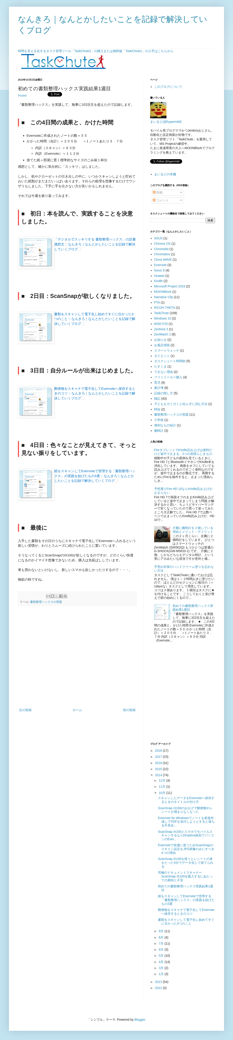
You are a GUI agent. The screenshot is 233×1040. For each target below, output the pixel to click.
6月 (161, 949)
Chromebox (162, 254)
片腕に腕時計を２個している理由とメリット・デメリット (193, 529)
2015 (159, 769)
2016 (159, 763)
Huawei (159, 276)
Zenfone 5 (161, 329)
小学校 (159, 420)
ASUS (158, 238)
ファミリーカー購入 (168, 377)
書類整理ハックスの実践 (46, 602)
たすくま (160, 366)
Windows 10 (162, 318)
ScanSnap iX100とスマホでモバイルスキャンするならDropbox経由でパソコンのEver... (186, 835)
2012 (159, 988)
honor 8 (159, 270)
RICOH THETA (164, 307)
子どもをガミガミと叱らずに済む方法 (180, 404)
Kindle (158, 281)
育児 (157, 382)
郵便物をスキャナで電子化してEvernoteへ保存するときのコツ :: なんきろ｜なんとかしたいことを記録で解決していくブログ (94, 393)
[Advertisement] (42, 693)
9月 (161, 931)
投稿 (158, 192)
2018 (159, 750)
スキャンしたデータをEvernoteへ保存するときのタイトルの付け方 (186, 800)
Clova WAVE (163, 259)
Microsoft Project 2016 (169, 286)
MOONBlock (163, 291)
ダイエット (162, 356)
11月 (162, 786)
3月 (161, 968)
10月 (162, 793)
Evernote (160, 265)
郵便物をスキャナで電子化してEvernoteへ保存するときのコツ (186, 911)
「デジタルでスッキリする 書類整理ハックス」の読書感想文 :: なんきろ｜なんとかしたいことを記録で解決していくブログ (95, 244)
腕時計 (159, 430)
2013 (159, 982)
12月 (162, 780)
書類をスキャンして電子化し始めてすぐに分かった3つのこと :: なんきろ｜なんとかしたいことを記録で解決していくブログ (94, 319)
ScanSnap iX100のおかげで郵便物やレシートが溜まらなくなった (185, 810)
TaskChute (161, 313)
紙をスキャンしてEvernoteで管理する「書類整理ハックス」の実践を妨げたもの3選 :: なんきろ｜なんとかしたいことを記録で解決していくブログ (94, 476)
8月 (161, 937)
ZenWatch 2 (162, 334)
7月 (161, 943)
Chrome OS (162, 243)
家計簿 (159, 388)
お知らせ (160, 340)
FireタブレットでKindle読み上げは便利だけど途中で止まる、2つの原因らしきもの (183, 452)
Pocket (22, 95)
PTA (157, 302)
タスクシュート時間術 (170, 361)
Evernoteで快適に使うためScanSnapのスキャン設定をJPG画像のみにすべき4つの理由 (186, 849)
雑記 (157, 398)
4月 (161, 962)
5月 (161, 955)
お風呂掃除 (162, 345)
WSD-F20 (161, 324)
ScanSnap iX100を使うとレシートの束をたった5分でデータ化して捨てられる (185, 862)
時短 (157, 409)
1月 (161, 974)
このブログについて (168, 86)
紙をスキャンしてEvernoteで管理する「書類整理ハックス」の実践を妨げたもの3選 (186, 900)
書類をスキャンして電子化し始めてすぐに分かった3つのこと (186, 921)
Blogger (139, 1019)
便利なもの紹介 (165, 425)
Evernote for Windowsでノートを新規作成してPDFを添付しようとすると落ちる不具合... (186, 821)
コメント (161, 200)
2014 (159, 775)
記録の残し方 (163, 393)
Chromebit (161, 249)
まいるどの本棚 (165, 174)
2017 (159, 756)
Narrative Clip (163, 297)
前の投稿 (129, 710)
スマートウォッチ (166, 350)
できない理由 (163, 372)
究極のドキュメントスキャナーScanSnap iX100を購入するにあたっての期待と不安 (185, 876)
